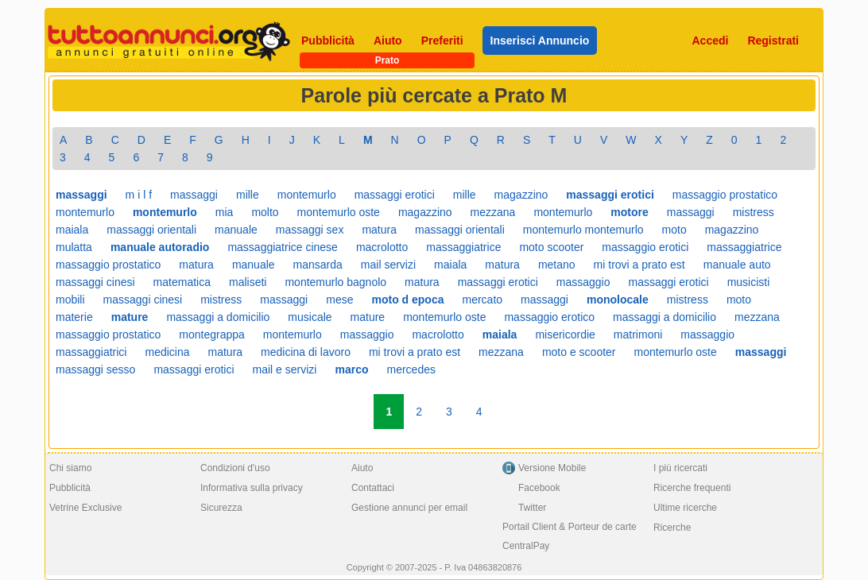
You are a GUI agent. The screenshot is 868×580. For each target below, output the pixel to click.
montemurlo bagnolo (335, 282)
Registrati (773, 40)
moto (674, 229)
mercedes (410, 369)
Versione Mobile (552, 468)
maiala (72, 229)
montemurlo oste (338, 212)
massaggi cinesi (95, 282)
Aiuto (388, 40)
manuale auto (737, 264)
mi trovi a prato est (639, 264)
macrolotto (382, 247)
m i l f (139, 194)
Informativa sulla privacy (251, 487)
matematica (182, 282)
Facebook (539, 487)
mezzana (493, 212)
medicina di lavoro (306, 352)
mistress (753, 212)
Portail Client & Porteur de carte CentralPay (569, 536)
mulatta (74, 247)
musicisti (748, 282)
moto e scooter (579, 352)
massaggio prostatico (724, 194)
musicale (309, 317)
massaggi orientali (151, 229)
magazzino (521, 194)
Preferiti (442, 40)
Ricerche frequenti (691, 487)
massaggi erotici (395, 194)
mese (339, 299)
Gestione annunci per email (409, 507)
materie (74, 317)
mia (224, 212)
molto (264, 212)
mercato (482, 299)
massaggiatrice (463, 247)
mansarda (318, 264)
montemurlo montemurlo (583, 229)
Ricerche (672, 527)
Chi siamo (70, 468)
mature (368, 317)
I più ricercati (680, 468)
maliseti (247, 282)
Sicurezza (221, 507)
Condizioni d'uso (235, 468)
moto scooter (551, 247)
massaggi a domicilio (217, 317)
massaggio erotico (549, 317)
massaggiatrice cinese (282, 247)
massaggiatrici (91, 352)
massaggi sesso (95, 369)
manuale (236, 229)
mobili (70, 299)
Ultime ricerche (685, 507)
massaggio (583, 282)
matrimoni (638, 334)
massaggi (194, 194)
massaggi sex (310, 229)
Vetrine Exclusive (85, 507)
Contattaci (372, 487)
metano (556, 264)
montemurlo (306, 194)
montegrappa (212, 334)
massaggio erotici (645, 247)
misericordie (565, 334)
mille (247, 194)
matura (379, 229)
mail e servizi (285, 369)
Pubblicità (328, 40)
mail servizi (388, 264)
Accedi (710, 40)
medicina (167, 352)
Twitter (532, 507)
